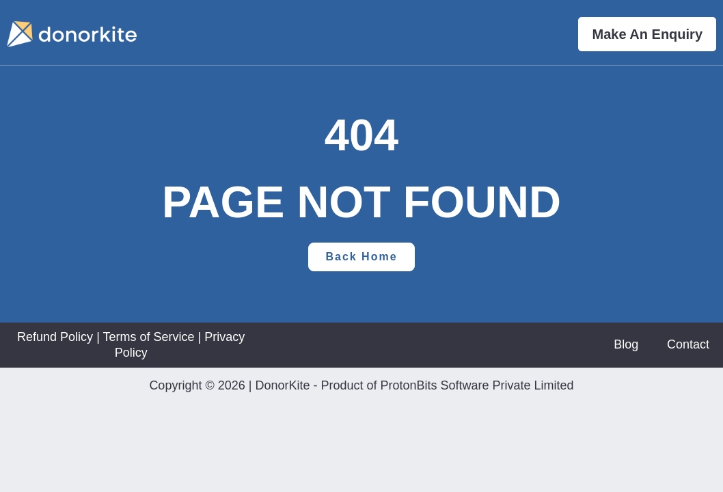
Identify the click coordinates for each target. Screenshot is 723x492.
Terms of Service (148, 337)
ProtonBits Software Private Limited (476, 385)
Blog (626, 344)
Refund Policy (55, 337)
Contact (688, 344)
